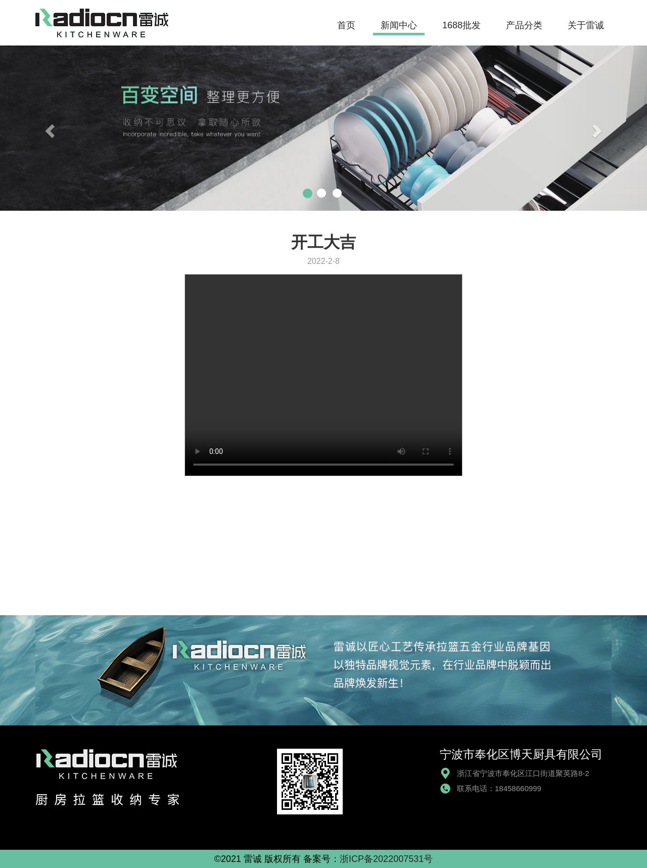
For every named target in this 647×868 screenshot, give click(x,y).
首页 (346, 25)
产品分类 (524, 25)
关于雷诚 (586, 25)
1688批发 (461, 25)
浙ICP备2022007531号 (386, 859)
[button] (48, 128)
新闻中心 (399, 25)
